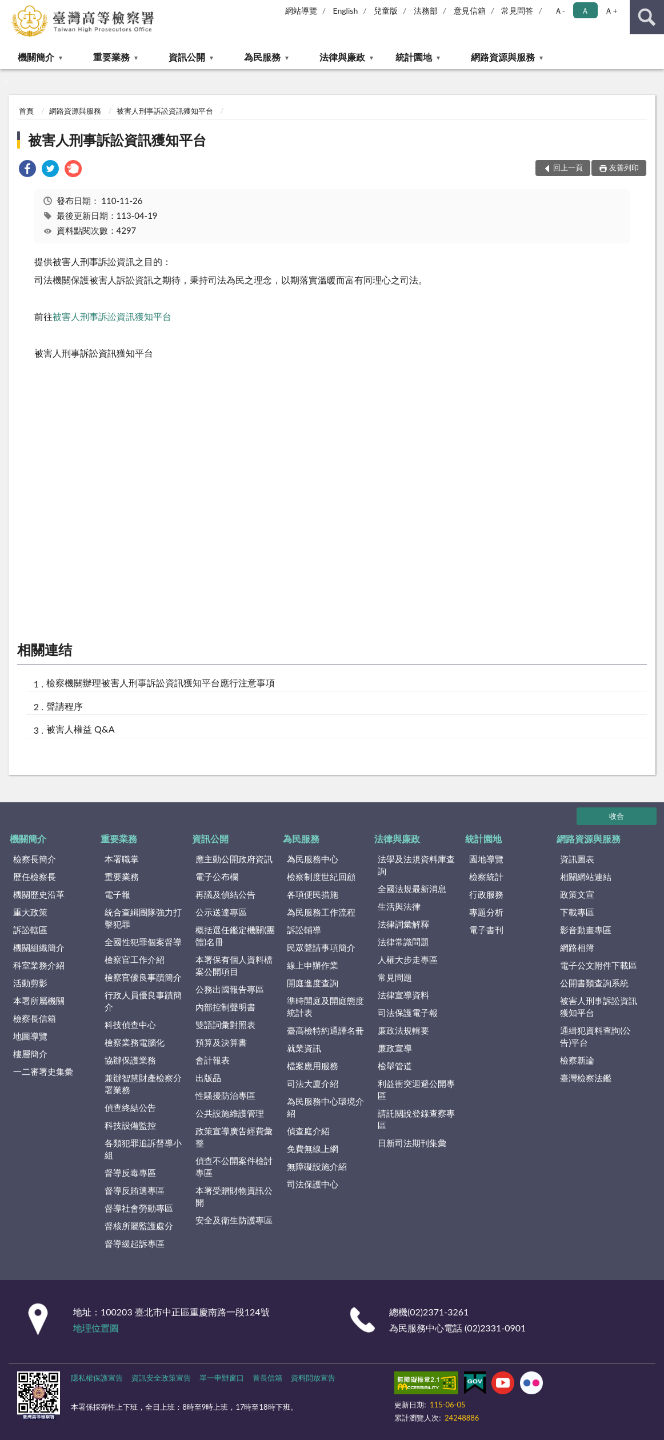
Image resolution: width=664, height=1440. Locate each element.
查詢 (647, 17)
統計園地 (413, 56)
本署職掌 (122, 859)
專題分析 (486, 912)
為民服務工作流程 (321, 912)
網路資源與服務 (503, 56)
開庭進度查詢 (312, 983)
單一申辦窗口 (221, 1377)
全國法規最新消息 (412, 888)
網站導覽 (301, 10)
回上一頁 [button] (568, 167)
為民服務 (262, 56)
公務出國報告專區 (229, 989)
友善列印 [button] (624, 167)
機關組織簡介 (39, 947)
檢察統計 (486, 876)
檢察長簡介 (34, 859)
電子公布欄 (216, 876)
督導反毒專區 (130, 1172)
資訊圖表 (577, 859)
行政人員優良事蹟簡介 (143, 1001)
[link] (27, 170)
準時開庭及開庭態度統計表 (325, 1006)
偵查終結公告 (130, 1107)
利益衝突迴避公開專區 (416, 1089)
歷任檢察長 (34, 876)
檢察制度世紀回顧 (321, 876)
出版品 (208, 1078)
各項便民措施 (312, 894)
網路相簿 (577, 947)
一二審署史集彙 (43, 1071)
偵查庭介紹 (308, 1131)
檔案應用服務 (312, 1066)
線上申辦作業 (312, 965)
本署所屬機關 (39, 1000)
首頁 (26, 110)
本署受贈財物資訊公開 (234, 1196)
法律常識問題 (403, 942)
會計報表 (212, 1060)
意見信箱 (470, 10)
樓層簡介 (30, 1054)
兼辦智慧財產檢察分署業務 (143, 1084)
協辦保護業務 (130, 1060)
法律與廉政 (342, 56)
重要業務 (111, 56)
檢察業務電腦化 (135, 1042)
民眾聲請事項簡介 (321, 947)
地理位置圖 (96, 1327)
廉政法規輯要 (403, 1030)
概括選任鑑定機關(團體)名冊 (235, 936)
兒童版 (386, 10)
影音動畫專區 (585, 930)
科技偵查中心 (130, 1024)
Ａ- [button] (559, 10)
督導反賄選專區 (135, 1190)
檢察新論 (577, 1060)
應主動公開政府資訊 (234, 859)
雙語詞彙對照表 (225, 1024)
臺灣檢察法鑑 (585, 1078)
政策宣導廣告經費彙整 (234, 1137)
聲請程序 (64, 706)
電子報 (117, 894)
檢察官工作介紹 (135, 959)
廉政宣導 (395, 1048)
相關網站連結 (585, 876)
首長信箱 (267, 1377)
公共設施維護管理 (229, 1113)
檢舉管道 (395, 1066)
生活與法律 (399, 906)
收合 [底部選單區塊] (616, 816)
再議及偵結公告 (225, 894)
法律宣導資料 (403, 995)
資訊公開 (187, 56)
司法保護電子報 (408, 1012)
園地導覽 (486, 859)
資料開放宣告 (313, 1377)
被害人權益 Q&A (80, 728)
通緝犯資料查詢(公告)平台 (595, 1036)
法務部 (426, 10)
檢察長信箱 (34, 1018)
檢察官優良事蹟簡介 (143, 977)
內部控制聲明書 (225, 1007)
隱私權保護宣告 (97, 1377)
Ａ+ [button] (611, 10)
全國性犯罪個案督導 (143, 942)
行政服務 (486, 894)
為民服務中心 (312, 859)
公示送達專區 (221, 912)
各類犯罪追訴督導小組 (143, 1149)
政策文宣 (577, 894)
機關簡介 (36, 56)
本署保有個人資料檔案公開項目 (234, 965)
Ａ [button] (585, 10)
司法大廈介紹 (312, 1083)
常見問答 (517, 10)
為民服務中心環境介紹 (325, 1107)
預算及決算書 (221, 1042)
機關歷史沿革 (39, 894)
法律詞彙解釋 (403, 924)
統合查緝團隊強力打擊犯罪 (143, 918)
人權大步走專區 (408, 959)
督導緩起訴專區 (135, 1243)
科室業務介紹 (39, 965)
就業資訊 (304, 1048)
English (345, 10)
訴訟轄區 (30, 930)
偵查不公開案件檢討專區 (234, 1166)
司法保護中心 (312, 1184)
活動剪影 (30, 983)
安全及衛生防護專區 (234, 1220)
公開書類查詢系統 (594, 983)
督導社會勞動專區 (139, 1208)
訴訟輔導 (304, 930)
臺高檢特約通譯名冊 (325, 1030)
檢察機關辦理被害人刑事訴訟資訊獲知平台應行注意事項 (160, 682)
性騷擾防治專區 (225, 1095)
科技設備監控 (130, 1125)
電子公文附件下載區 (598, 965)
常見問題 (395, 977)
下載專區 (577, 912)
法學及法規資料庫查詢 (416, 865)
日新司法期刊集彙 (412, 1143)
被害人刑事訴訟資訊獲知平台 (165, 110)
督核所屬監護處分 (139, 1226)
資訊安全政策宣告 (161, 1377)
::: (9, 8)
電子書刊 (486, 930)
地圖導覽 (30, 1036)
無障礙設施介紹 (317, 1166)
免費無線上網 (312, 1148)
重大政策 (30, 912)
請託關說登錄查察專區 (416, 1119)
